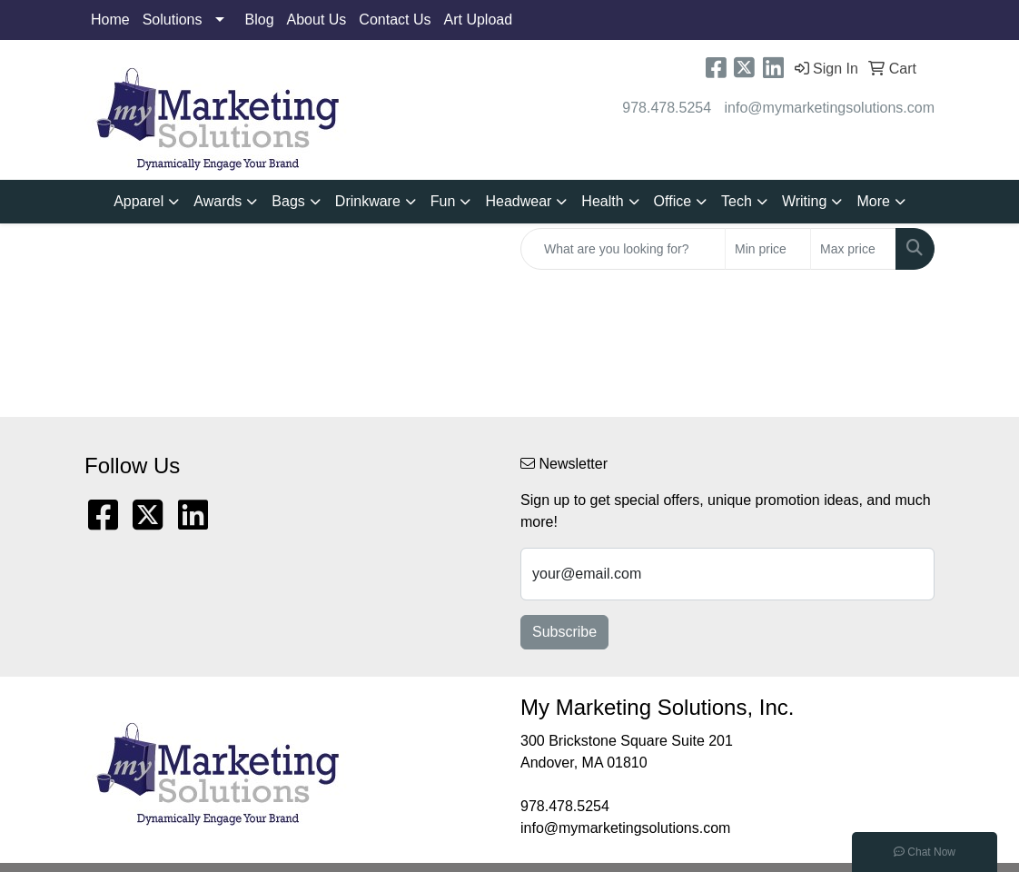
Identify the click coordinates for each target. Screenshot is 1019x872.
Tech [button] (736, 201)
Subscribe (564, 631)
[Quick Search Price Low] (768, 249)
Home (110, 19)
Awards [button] (217, 201)
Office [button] (673, 201)
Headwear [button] (518, 201)
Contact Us (394, 19)
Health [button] (602, 201)
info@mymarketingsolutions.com (830, 107)
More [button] (872, 201)
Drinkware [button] (368, 201)
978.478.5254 (666, 107)
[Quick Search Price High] (853, 249)
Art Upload (478, 19)
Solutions (173, 19)
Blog (259, 19)
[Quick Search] (623, 249)
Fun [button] (443, 201)
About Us (317, 19)
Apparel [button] (138, 201)
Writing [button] (804, 201)
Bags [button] (288, 201)
